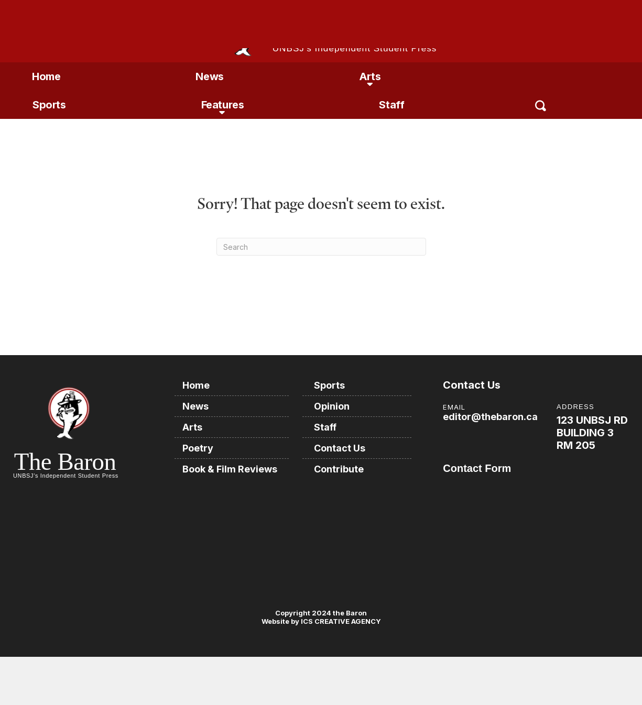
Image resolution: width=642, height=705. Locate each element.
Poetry (197, 448)
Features (222, 104)
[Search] (321, 247)
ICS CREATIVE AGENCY (340, 621)
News (209, 76)
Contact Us (339, 448)
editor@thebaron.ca (490, 416)
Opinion (332, 406)
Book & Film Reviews (229, 469)
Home (46, 76)
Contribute (339, 469)
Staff (391, 104)
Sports (49, 104)
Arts (369, 76)
